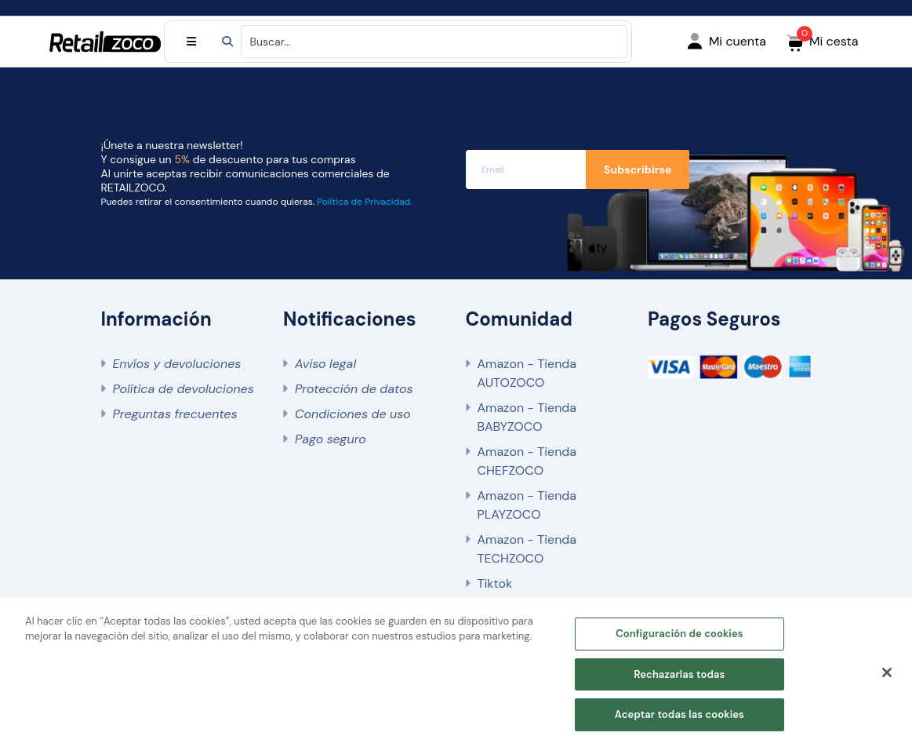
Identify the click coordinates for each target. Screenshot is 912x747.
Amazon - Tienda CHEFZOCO (527, 461)
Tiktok (495, 583)
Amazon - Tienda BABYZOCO (527, 417)
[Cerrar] (887, 672)
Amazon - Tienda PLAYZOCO (527, 505)
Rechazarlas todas (679, 674)
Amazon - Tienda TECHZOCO (527, 549)
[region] (456, 672)
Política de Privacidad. (364, 201)
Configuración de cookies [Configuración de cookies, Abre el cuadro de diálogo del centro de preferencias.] (679, 633)
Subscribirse (637, 169)
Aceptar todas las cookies (679, 714)
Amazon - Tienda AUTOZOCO (527, 373)
